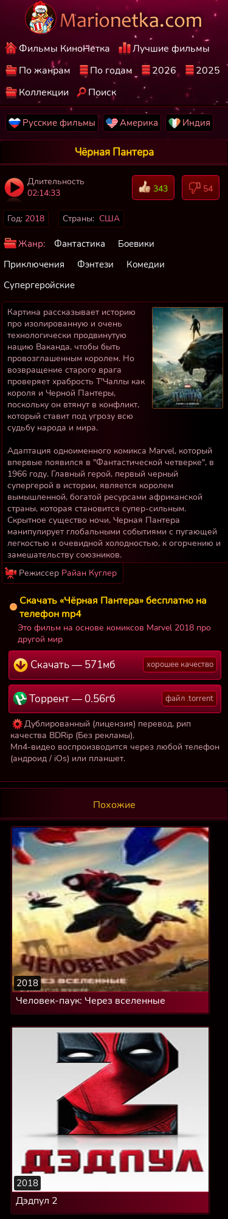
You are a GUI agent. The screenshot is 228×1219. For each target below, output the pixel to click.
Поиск (102, 92)
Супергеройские (39, 285)
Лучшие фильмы (171, 48)
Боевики (136, 244)
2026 (164, 70)
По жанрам (45, 70)
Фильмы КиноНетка (64, 48)
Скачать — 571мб (115, 664)
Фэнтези (95, 264)
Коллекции (44, 92)
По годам (111, 70)
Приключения (34, 264)
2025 (208, 70)
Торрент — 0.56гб (115, 698)
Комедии (145, 264)
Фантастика (79, 244)
